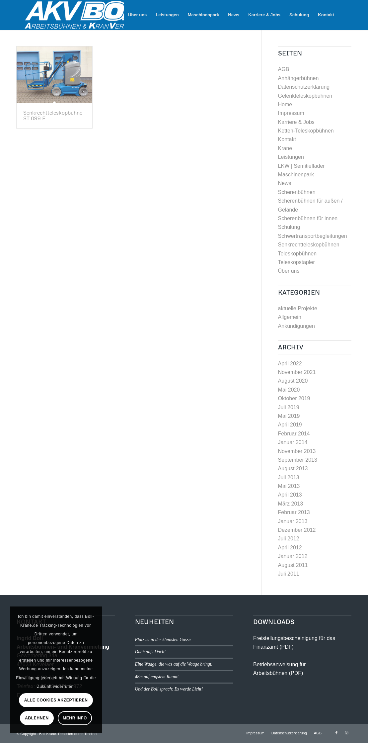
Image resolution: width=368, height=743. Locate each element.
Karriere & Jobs (296, 122)
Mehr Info (75, 718)
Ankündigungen (296, 326)
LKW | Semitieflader (301, 166)
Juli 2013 (288, 477)
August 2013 (293, 468)
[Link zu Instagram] (346, 733)
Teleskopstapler (296, 262)
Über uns (289, 271)
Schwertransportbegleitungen (312, 236)
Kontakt (287, 139)
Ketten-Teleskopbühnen (306, 131)
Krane (285, 148)
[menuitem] (137, 15)
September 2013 (297, 460)
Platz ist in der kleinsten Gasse (163, 639)
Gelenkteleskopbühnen (305, 96)
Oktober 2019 (294, 398)
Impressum (291, 113)
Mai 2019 (289, 416)
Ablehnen (36, 718)
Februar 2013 (294, 512)
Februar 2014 (294, 433)
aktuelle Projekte (297, 308)
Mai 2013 (289, 486)
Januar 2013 (293, 521)
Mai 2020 (289, 390)
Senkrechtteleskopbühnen (308, 244)
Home (285, 104)
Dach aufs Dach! (150, 651)
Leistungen (291, 157)
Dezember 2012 (297, 530)
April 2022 (290, 363)
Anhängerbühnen (298, 78)
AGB (283, 69)
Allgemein (289, 317)
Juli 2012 (288, 538)
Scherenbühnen (297, 192)
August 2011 (293, 565)
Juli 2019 (288, 407)
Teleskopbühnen (297, 253)
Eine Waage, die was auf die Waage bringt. (173, 664)
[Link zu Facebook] (336, 733)
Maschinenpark (296, 174)
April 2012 (290, 547)
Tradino (90, 734)
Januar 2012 (293, 556)
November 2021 (297, 372)
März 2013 (290, 504)
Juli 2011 (288, 574)
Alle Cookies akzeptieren (56, 700)
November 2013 (297, 451)
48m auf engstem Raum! (157, 676)
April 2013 (290, 495)
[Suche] (344, 15)
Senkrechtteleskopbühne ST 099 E (52, 115)
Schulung (289, 227)
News (284, 183)
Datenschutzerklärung (304, 87)
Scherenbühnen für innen (308, 218)
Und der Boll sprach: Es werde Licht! (169, 689)
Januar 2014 (293, 442)
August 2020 (293, 381)
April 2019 (290, 424)
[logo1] (92, 15)
